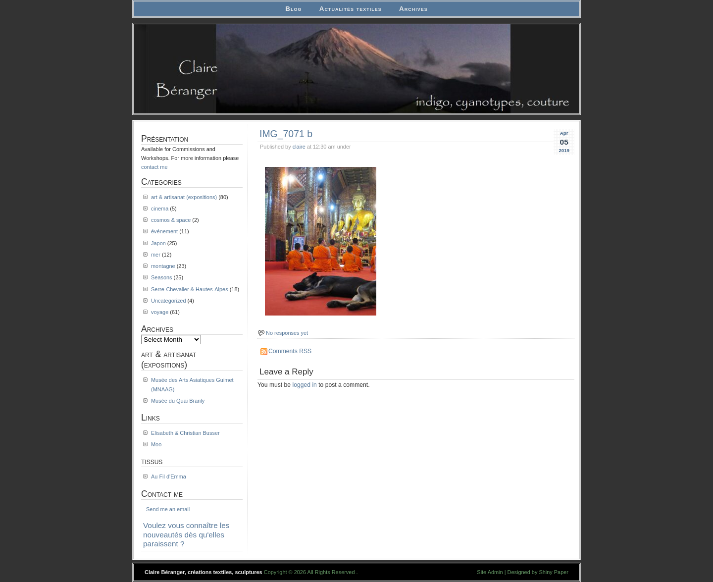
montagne (163, 266)
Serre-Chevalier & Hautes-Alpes (189, 289)
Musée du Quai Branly (177, 401)
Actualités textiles (350, 8)
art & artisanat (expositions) (184, 197)
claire (299, 147)
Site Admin (490, 572)
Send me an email (168, 509)
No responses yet (287, 333)
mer (155, 255)
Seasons (161, 277)
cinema (159, 209)
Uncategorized (168, 301)
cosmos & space (171, 220)
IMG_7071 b (285, 133)
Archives (413, 8)
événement (164, 231)
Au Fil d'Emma (168, 476)
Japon (158, 243)
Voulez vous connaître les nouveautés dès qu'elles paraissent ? (186, 534)
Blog (293, 8)
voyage (159, 312)
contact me (154, 167)
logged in (305, 384)
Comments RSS (289, 351)
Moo (156, 444)
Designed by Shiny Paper (538, 572)
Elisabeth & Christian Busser (185, 433)
